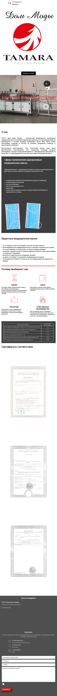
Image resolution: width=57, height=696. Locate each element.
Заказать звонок (28, 73)
